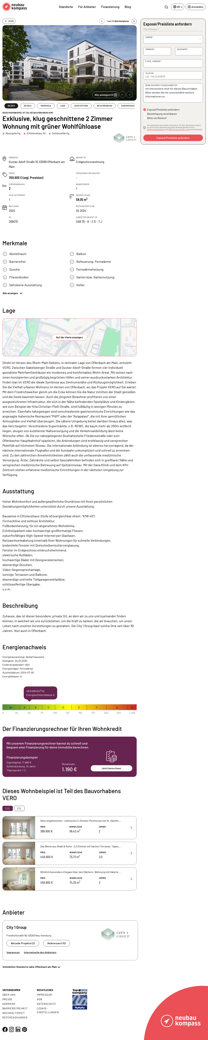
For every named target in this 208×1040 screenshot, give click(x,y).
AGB (39, 999)
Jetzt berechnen (111, 768)
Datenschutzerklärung (156, 129)
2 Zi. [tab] (7, 808)
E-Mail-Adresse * (153, 61)
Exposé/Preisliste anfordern (163, 109)
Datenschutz (46, 1003)
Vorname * (150, 49)
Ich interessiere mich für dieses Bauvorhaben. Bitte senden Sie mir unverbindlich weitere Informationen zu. (173, 92)
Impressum (13, 952)
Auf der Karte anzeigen (69, 337)
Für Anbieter (87, 7)
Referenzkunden (14, 1017)
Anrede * (149, 37)
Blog (128, 7)
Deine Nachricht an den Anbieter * (161, 85)
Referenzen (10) (56, 943)
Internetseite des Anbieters (40, 952)
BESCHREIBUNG (104, 105)
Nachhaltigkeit (13, 1012)
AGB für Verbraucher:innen (179, 129)
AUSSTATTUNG (81, 105)
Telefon (149, 73)
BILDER (11, 105)
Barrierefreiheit (15, 1008)
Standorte (66, 7)
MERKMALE (46, 105)
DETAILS (28, 105)
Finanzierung (110, 7)
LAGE (62, 105)
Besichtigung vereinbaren (162, 113)
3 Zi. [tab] (19, 808)
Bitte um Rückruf (157, 117)
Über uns (9, 994)
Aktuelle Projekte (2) (23, 943)
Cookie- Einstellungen (48, 1010)
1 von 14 (118, 21)
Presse (7, 999)
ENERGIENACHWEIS (130, 105)
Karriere (9, 1003)
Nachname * (182, 49)
